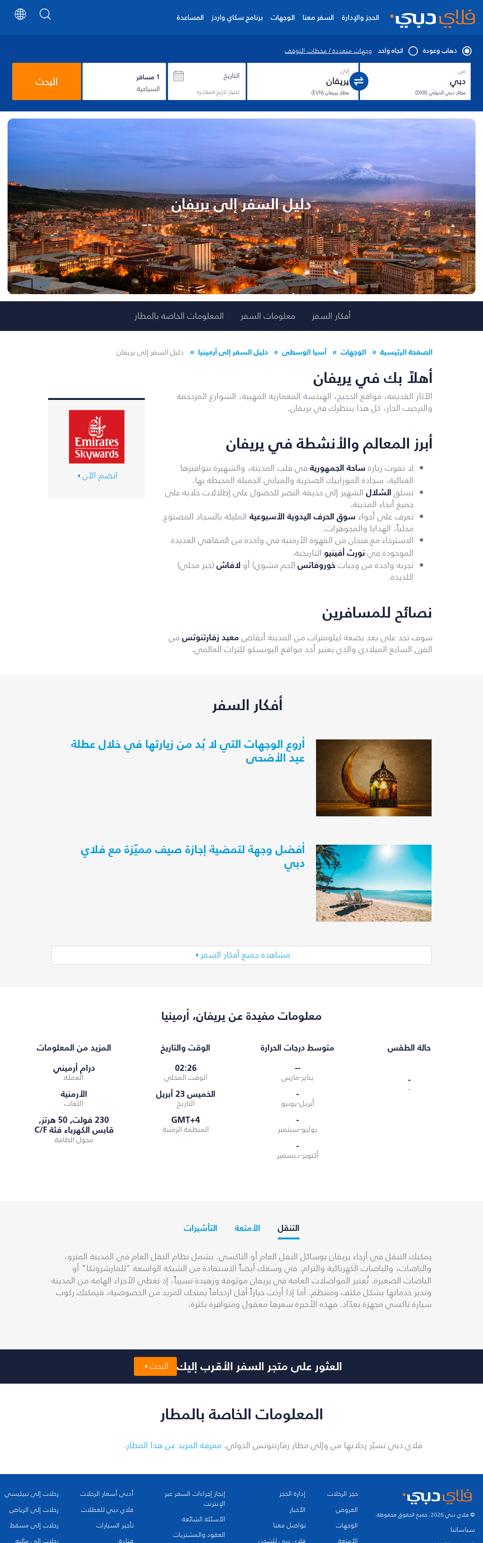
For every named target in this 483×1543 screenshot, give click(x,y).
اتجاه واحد (397, 51)
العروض (347, 1510)
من (462, 71)
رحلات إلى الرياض (33, 1510)
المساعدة (190, 17)
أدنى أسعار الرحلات (106, 1494)
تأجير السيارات (114, 1525)
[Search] (45, 20)
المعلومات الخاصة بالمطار (179, 315)
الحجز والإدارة (360, 17)
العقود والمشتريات (199, 1535)
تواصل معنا (289, 1525)
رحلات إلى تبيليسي (31, 1494)
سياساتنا (462, 1530)
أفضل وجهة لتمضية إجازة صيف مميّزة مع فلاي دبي (193, 856)
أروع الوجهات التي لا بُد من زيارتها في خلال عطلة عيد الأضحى (188, 750)
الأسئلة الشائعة (203, 1519)
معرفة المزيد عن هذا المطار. (172, 1445)
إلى (345, 71)
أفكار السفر (331, 315)
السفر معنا (318, 17)
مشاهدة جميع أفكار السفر (245, 954)
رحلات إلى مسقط (34, 1525)
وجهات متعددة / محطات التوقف (328, 51)
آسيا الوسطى (304, 352)
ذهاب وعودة (447, 51)
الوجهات (283, 17)
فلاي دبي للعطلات (107, 1510)
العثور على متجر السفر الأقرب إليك (259, 1366)
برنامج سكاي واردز (237, 17)
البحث (47, 81)
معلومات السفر (268, 315)
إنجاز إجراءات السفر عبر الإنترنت (195, 1498)
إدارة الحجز (292, 1494)
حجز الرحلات (342, 1494)
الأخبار (298, 1510)
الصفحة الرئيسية (406, 352)
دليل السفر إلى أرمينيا (233, 352)
